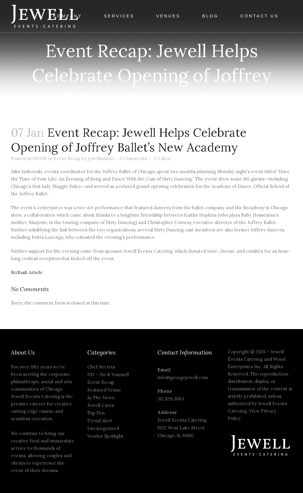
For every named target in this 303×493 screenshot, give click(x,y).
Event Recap (67, 158)
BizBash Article (27, 272)
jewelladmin (101, 158)
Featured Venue (104, 390)
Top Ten (96, 413)
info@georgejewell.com (182, 377)
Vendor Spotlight (105, 436)
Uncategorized (103, 428)
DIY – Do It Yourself (108, 374)
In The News (100, 397)
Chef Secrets (101, 367)
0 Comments (133, 158)
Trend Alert (99, 420)
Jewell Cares (100, 405)
